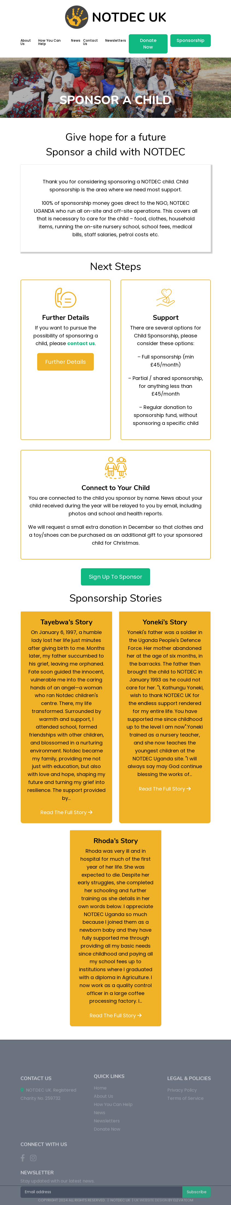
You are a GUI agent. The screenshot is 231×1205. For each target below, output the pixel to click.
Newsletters (115, 40)
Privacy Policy (182, 1127)
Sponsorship (190, 40)
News (75, 40)
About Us (26, 42)
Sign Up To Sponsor (115, 577)
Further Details (65, 362)
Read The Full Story (66, 812)
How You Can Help (49, 42)
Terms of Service (185, 1135)
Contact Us (90, 42)
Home (100, 1122)
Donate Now (148, 43)
